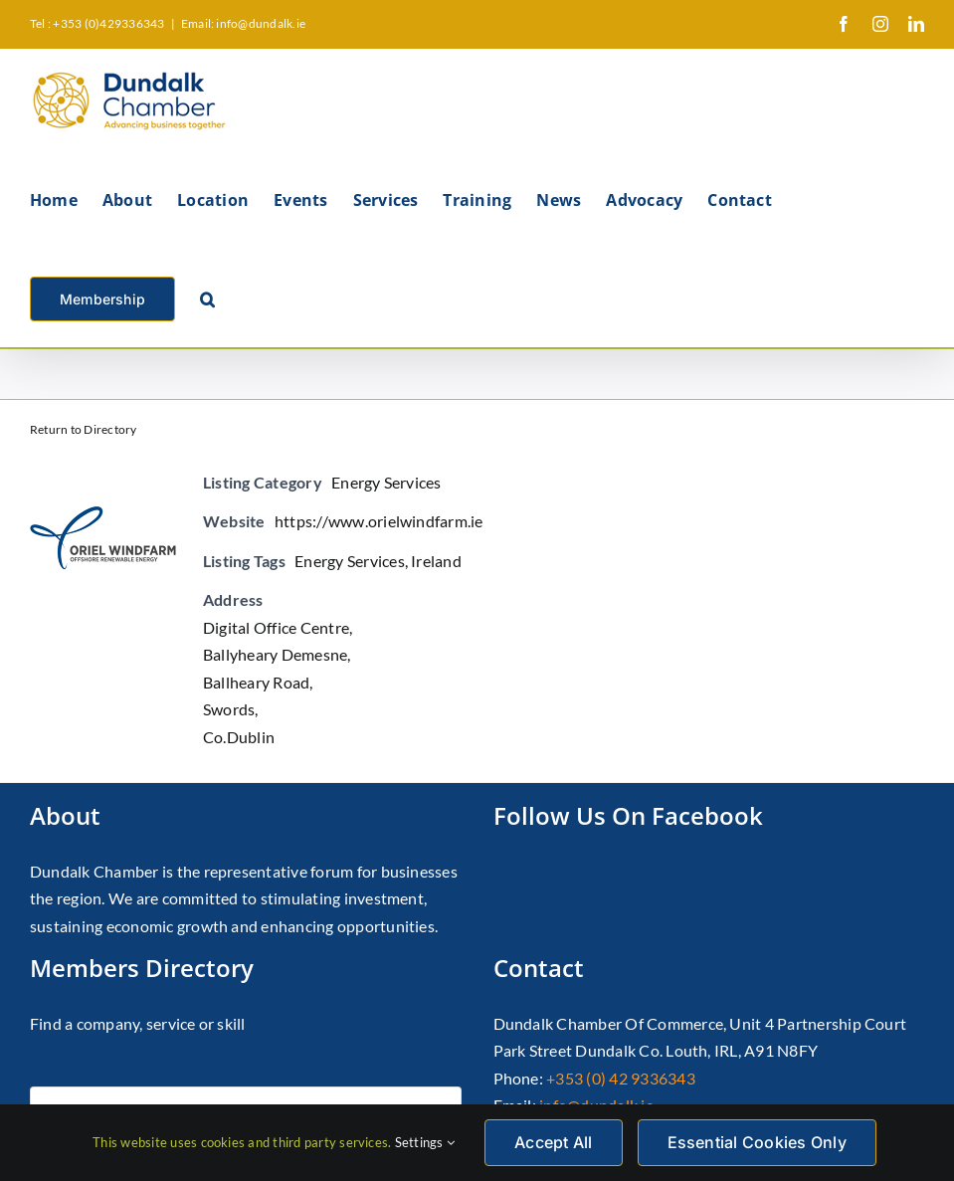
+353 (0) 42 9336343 (620, 1078)
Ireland (436, 560)
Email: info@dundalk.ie (243, 23)
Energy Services (386, 482)
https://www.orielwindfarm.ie (379, 520)
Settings (425, 1142)
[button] (207, 297)
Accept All (553, 1142)
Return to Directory (83, 429)
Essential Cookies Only (757, 1142)
